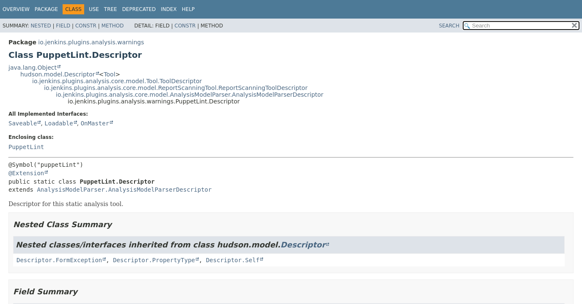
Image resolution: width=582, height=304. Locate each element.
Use (94, 9)
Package (46, 9)
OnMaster (95, 123)
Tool (109, 74)
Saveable (22, 123)
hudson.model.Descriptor (57, 74)
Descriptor (302, 244)
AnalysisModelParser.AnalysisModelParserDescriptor (124, 189)
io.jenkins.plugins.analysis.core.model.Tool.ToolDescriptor (117, 81)
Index (169, 9)
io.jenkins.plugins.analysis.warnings (91, 42)
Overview (16, 9)
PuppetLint (26, 147)
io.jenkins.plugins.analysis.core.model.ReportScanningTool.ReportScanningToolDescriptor (175, 87)
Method (113, 26)
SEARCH (449, 26)
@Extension (26, 173)
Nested (40, 26)
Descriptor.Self (232, 260)
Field (63, 26)
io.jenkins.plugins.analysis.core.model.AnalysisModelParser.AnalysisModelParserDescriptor (190, 94)
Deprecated (139, 9)
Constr (85, 26)
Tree (110, 9)
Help (188, 9)
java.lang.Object (32, 67)
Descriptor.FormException (59, 260)
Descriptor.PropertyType (154, 260)
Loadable (58, 123)
